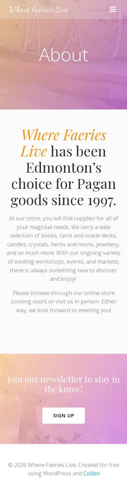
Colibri (91, 473)
